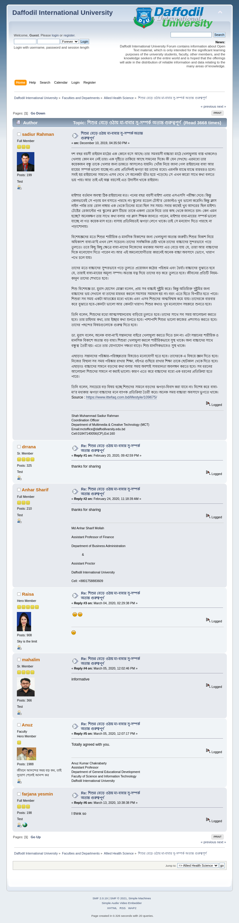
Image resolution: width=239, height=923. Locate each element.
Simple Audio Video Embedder (122, 903)
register (69, 35)
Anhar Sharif (35, 489)
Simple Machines (140, 898)
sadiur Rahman (38, 134)
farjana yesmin (37, 793)
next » (221, 106)
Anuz (27, 724)
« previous (208, 106)
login (55, 35)
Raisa (28, 594)
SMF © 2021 (118, 898)
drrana (29, 446)
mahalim (31, 659)
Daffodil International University (62, 12)
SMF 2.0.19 (100, 898)
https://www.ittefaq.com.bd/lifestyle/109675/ (121, 397)
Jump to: (171, 865)
